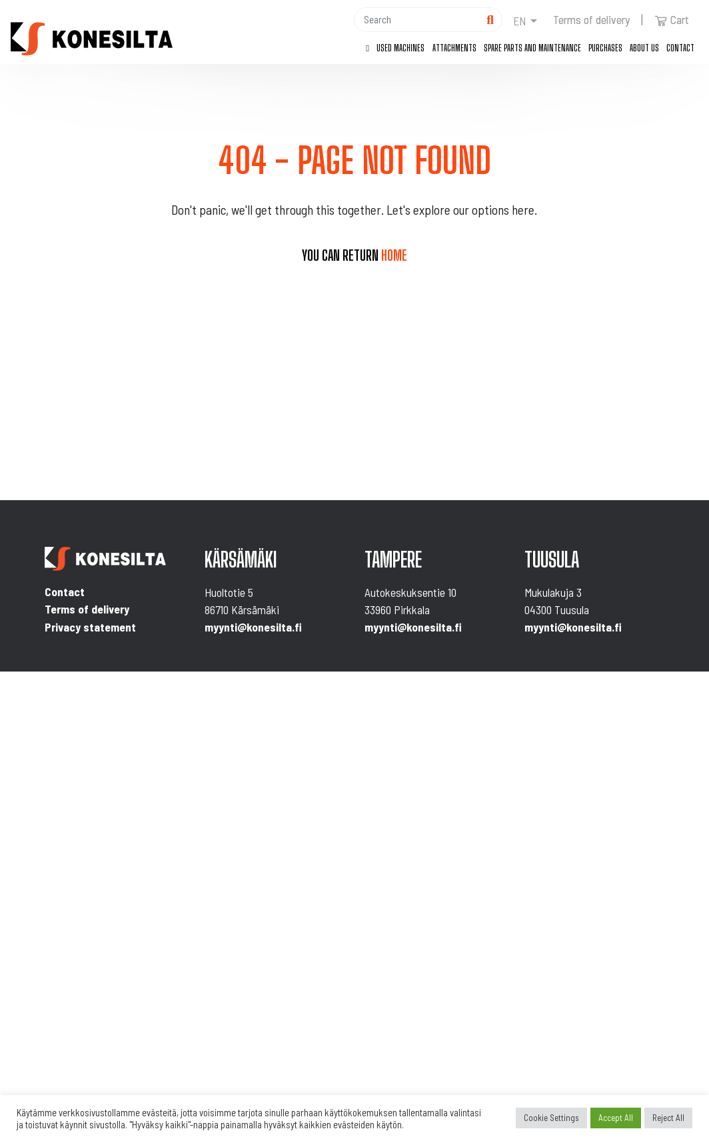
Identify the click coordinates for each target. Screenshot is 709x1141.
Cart (671, 19)
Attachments (454, 48)
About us (644, 48)
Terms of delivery (591, 19)
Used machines (400, 48)
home (394, 255)
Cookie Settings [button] (551, 1117)
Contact (680, 48)
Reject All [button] (668, 1117)
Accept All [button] (615, 1117)
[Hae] (416, 19)
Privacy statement (90, 627)
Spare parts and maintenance (532, 48)
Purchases (605, 48)
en (519, 20)
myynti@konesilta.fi (253, 627)
